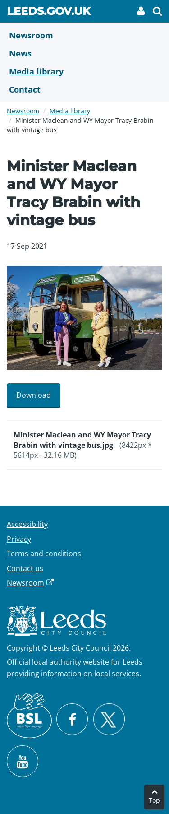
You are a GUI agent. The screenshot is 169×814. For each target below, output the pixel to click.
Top (154, 800)
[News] (84, 53)
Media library (70, 111)
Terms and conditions (44, 553)
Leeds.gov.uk (49, 12)
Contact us (25, 568)
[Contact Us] (84, 89)
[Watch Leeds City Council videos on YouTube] (22, 761)
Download (33, 395)
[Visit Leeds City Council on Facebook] (72, 719)
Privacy (19, 539)
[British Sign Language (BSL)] (29, 715)
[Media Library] (84, 71)
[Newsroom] (84, 35)
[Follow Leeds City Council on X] (108, 719)
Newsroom (23, 111)
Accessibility (27, 524)
